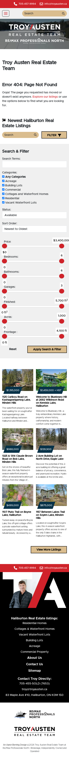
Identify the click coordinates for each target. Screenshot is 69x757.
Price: (7, 241)
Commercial (11, 189)
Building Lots (12, 185)
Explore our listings (45, 96)
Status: (6, 209)
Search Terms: (11, 158)
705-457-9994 (25, 4)
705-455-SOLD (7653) (34, 683)
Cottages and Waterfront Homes (25, 194)
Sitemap (34, 670)
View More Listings (48, 549)
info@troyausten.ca (53, 4)
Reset (12, 349)
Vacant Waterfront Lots (19, 202)
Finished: (10, 301)
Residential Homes (35, 623)
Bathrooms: (11, 271)
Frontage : (10, 332)
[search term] (41, 13)
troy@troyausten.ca (34, 689)
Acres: (8, 317)
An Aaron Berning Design (15, 745)
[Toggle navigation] (5, 13)
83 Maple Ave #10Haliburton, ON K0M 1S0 (34, 695)
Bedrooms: (11, 256)
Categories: (9, 172)
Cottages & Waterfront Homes (34, 628)
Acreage (9, 181)
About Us (34, 658)
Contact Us (34, 664)
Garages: (10, 286)
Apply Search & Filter (47, 349)
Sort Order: (9, 223)
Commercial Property (35, 651)
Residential (10, 198)
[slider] (4, 246)
